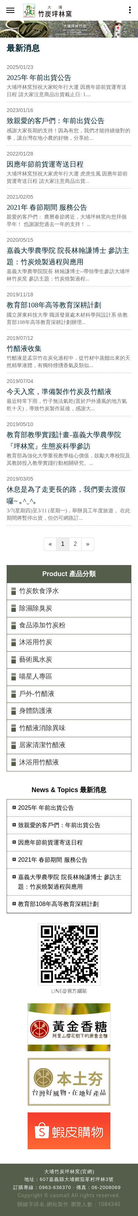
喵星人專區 (35, 676)
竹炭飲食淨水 (39, 591)
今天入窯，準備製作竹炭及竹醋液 (59, 392)
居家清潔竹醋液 (42, 745)
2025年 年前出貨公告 (39, 77)
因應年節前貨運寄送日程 (45, 164)
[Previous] (50, 544)
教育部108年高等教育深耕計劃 (54, 305)
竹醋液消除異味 (42, 728)
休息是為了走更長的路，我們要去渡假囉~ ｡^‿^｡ (66, 495)
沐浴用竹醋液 (39, 762)
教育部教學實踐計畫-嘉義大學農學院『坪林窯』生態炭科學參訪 (64, 440)
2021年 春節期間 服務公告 (47, 207)
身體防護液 (35, 710)
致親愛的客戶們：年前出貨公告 (56, 121)
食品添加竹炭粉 (42, 625)
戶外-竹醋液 (36, 693)
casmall (60, 1195)
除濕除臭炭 (35, 608)
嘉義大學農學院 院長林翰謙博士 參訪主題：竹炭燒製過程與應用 (68, 256)
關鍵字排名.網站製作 (43, 1204)
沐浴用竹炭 (35, 642)
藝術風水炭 (35, 659)
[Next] (87, 544)
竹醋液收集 (24, 348)
